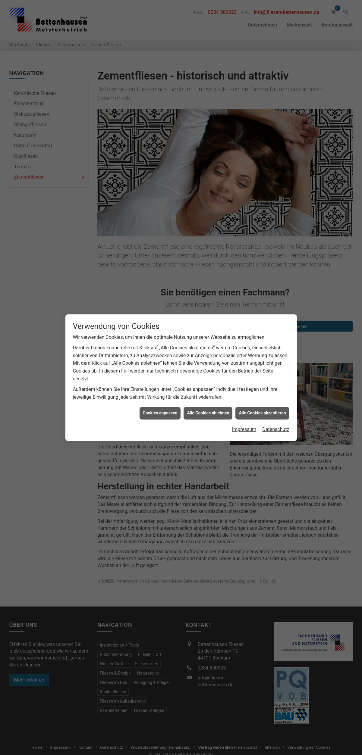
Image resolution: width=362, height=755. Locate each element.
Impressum (244, 403)
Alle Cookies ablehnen (208, 386)
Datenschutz (275, 403)
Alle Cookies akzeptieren (262, 386)
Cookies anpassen (160, 386)
